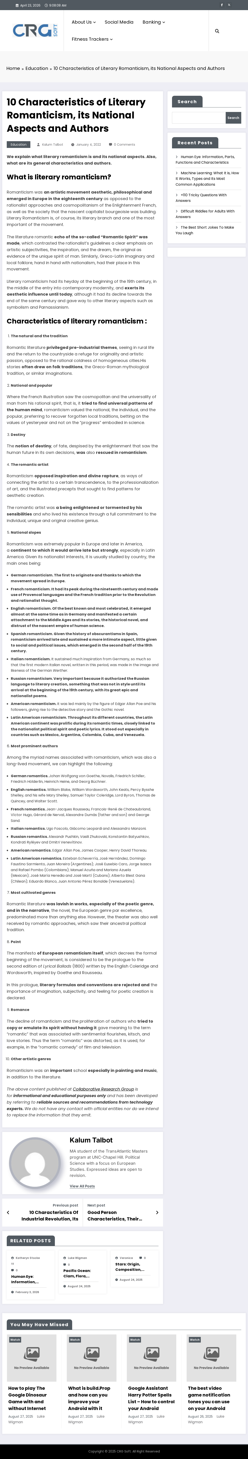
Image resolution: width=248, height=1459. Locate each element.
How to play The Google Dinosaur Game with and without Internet (27, 1398)
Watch (15, 1340)
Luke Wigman (77, 1258)
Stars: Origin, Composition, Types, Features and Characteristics (130, 1267)
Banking (154, 22)
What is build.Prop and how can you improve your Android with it (89, 1398)
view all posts (82, 1186)
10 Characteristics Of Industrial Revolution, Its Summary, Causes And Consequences (50, 1215)
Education (19, 144)
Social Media (119, 22)
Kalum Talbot (52, 144)
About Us (84, 22)
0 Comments (124, 144)
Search (187, 101)
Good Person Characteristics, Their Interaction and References (119, 1215)
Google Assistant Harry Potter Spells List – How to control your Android (151, 1398)
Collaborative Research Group (103, 1089)
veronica (126, 1258)
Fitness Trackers (92, 39)
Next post (96, 1205)
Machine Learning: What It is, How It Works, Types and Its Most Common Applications (207, 178)
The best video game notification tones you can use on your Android (209, 1398)
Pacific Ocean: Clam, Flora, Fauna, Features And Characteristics (79, 1273)
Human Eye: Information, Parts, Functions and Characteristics (26, 1279)
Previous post (65, 1205)
